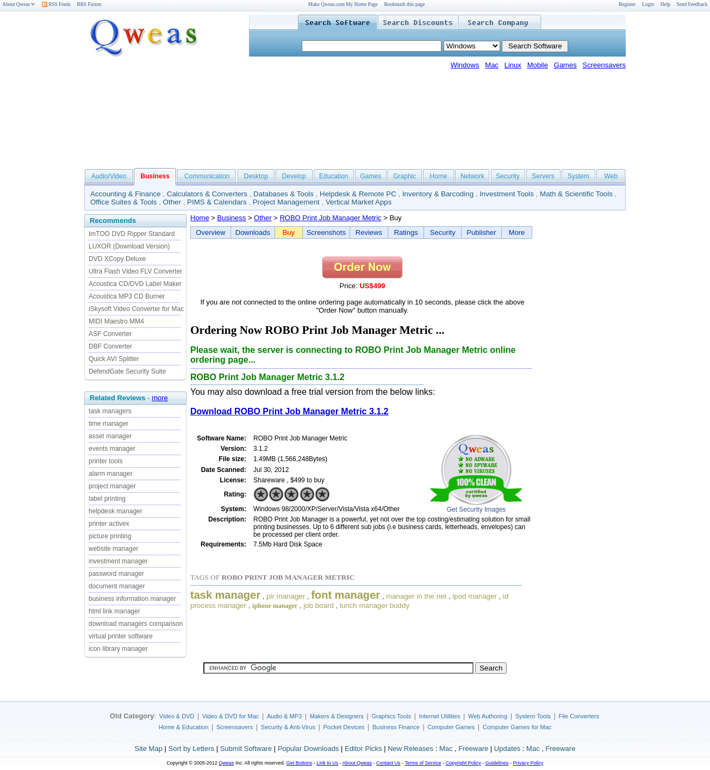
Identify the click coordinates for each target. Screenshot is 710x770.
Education (333, 176)
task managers (110, 411)
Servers (543, 176)
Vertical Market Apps (359, 202)
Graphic (404, 176)
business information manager (132, 599)
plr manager (285, 596)
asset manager (110, 436)
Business (231, 218)
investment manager (118, 561)
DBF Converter (110, 346)
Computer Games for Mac (517, 727)
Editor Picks (363, 748)
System (578, 176)
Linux (513, 65)
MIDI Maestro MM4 (116, 321)
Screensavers (604, 65)
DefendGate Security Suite (127, 371)
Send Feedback (692, 4)
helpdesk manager (115, 511)
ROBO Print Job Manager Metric (330, 218)
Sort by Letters (191, 748)
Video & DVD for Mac (230, 716)
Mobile (537, 65)
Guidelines (497, 763)
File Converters (578, 716)
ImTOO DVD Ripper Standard (132, 234)
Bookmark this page (404, 4)
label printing (107, 498)
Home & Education (184, 727)
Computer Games (451, 727)
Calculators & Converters (207, 194)
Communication (206, 176)
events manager (112, 448)
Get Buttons (300, 763)
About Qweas (18, 4)
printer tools (106, 461)
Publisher (481, 232)
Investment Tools (506, 194)
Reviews (369, 232)
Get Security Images (476, 509)
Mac (492, 65)
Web (610, 176)
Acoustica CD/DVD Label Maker (135, 284)
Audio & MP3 (284, 716)
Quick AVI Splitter (114, 359)
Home (438, 176)
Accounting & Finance (125, 194)
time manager (108, 423)
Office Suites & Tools (123, 202)
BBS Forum (89, 4)
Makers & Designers (337, 716)
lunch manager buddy (374, 605)
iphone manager (274, 606)
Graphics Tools (391, 716)
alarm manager (111, 473)
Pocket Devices (344, 727)
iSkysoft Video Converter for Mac (136, 309)
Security (507, 176)
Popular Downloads (308, 748)
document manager (117, 586)
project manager (112, 486)
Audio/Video (109, 176)
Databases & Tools (283, 194)
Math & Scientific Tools (576, 194)
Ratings (406, 232)
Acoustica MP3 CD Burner (127, 296)
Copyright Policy (463, 763)
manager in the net (416, 596)
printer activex (109, 523)
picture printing (110, 536)
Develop (294, 176)
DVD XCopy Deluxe (117, 259)
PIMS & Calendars (217, 202)
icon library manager (118, 649)
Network (472, 176)
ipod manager (474, 596)
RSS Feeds (56, 4)
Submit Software (246, 748)
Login (648, 4)
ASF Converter (110, 334)
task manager (225, 595)
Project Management (286, 202)
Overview (210, 232)
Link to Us (327, 763)
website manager (113, 548)
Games (565, 65)
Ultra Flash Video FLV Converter (135, 271)
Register (627, 4)
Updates (507, 748)
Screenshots (326, 232)
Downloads (252, 232)
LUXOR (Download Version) (129, 246)
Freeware (473, 748)
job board (318, 605)
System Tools (533, 716)
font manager (345, 595)
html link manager (114, 611)
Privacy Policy (528, 763)
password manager (116, 574)
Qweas (226, 763)
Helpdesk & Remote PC (358, 194)
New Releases (410, 748)
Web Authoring (487, 716)
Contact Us (388, 763)
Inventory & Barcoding (438, 194)
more (160, 398)
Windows (465, 65)
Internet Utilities (439, 716)
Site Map (149, 748)
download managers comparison (136, 624)
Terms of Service (422, 763)
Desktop (256, 176)
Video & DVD (177, 716)
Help (665, 4)
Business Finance (396, 727)
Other (172, 202)
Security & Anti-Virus (288, 727)
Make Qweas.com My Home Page (343, 4)
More (517, 232)
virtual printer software (121, 636)
